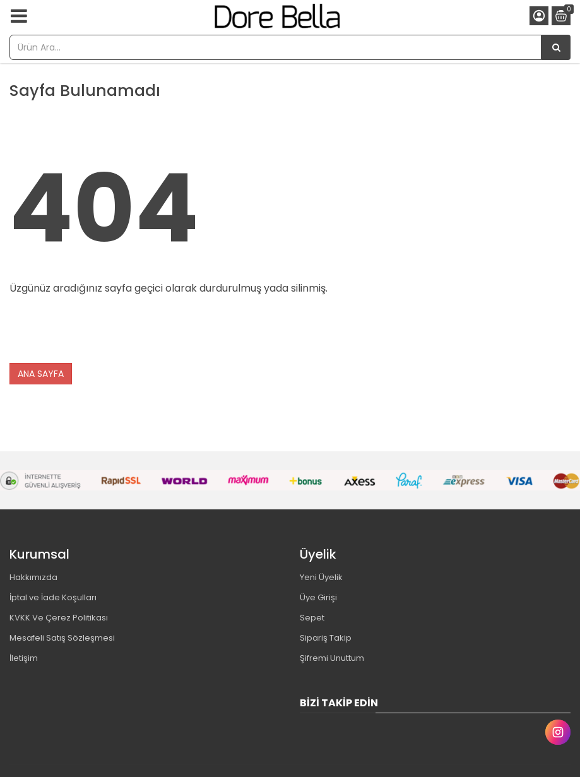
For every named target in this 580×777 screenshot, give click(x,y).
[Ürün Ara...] (556, 47)
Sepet (312, 618)
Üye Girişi (318, 597)
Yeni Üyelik (321, 577)
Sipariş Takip (326, 638)
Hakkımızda (33, 577)
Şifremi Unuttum (332, 658)
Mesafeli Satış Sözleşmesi (62, 638)
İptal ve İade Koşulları (53, 597)
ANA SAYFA (41, 373)
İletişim (23, 658)
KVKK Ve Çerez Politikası (58, 618)
